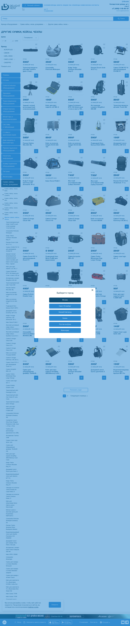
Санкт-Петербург (65, 306)
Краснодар (65, 330)
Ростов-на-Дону (65, 324)
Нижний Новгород (65, 312)
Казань (65, 318)
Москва (65, 300)
